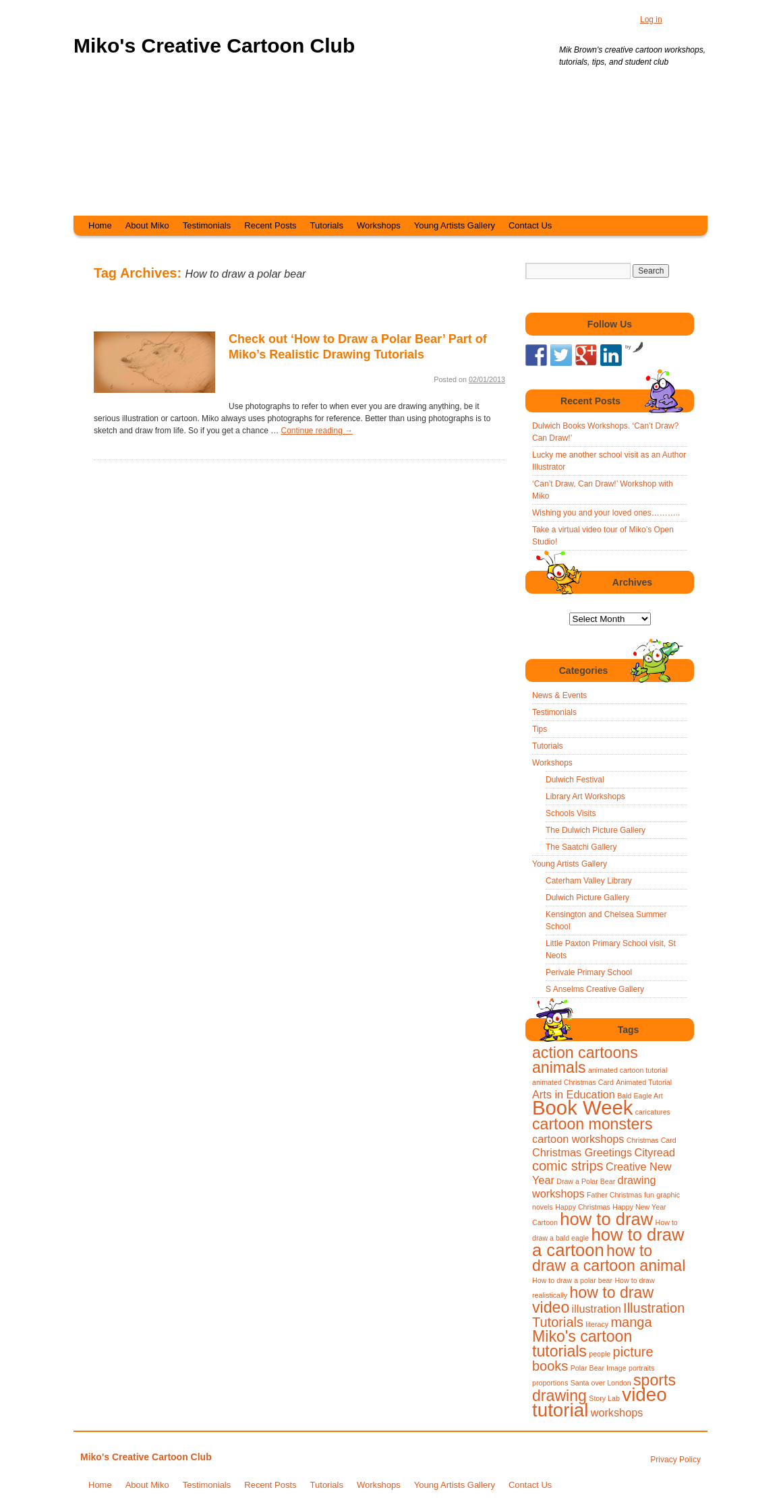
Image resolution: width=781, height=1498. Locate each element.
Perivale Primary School (589, 972)
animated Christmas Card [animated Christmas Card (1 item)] (573, 1082)
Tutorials (326, 225)
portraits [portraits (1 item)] (642, 1368)
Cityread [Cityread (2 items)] (654, 1152)
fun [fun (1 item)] (649, 1195)
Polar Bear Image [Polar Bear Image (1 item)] (599, 1368)
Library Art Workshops (585, 796)
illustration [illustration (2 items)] (596, 1309)
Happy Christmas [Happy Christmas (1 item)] (582, 1207)
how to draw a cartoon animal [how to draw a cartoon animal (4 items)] (608, 1258)
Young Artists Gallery (454, 225)
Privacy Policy (675, 1459)
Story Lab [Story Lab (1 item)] (604, 1398)
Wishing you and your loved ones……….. (606, 513)
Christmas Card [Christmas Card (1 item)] (651, 1140)
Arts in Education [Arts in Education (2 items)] (573, 1094)
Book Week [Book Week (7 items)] (582, 1107)
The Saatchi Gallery (581, 847)
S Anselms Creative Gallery (595, 989)
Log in (651, 19)
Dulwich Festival (575, 779)
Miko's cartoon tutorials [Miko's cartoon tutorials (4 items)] (582, 1344)
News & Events (559, 695)
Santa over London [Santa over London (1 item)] (601, 1383)
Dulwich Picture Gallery (587, 897)
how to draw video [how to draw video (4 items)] (593, 1300)
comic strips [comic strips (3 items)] (568, 1165)
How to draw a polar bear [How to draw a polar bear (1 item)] (572, 1280)
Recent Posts (270, 225)
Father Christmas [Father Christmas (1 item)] (614, 1195)
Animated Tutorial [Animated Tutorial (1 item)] (644, 1082)
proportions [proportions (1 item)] (550, 1383)
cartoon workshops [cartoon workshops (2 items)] (578, 1139)
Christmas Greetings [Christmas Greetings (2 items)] (582, 1152)
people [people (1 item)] (599, 1354)
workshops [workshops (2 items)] (617, 1412)
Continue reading (317, 430)
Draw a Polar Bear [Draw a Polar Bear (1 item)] (585, 1181)
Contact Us (530, 225)
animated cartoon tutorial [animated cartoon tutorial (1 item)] (627, 1070)
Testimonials (207, 225)
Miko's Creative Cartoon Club (214, 45)
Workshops (379, 225)
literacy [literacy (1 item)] (596, 1324)
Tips (539, 729)
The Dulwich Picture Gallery (595, 830)
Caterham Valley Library (589, 880)
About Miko (147, 225)
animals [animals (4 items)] (559, 1067)
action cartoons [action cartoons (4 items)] (585, 1052)
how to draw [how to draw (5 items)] (606, 1219)
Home (100, 225)
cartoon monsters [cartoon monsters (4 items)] (592, 1124)
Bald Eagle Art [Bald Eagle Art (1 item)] (640, 1096)
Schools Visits (571, 813)
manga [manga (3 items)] (631, 1322)
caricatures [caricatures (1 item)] (652, 1112)
